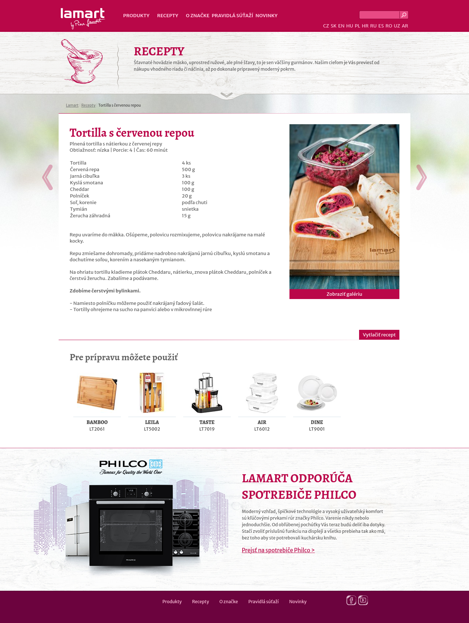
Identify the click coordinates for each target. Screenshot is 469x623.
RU (373, 26)
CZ (326, 26)
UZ (397, 26)
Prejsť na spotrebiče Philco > (278, 550)
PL (357, 26)
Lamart (83, 18)
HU (349, 26)
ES (381, 26)
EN (341, 26)
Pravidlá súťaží (233, 15)
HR (365, 26)
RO (388, 26)
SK (333, 26)
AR (405, 26)
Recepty (167, 15)
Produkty (136, 15)
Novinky (266, 15)
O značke (197, 15)
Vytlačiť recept (379, 335)
